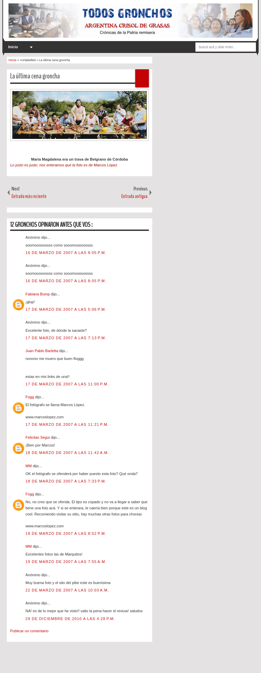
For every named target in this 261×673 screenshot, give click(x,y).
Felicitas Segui (38, 437)
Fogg (30, 397)
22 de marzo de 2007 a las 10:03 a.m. (67, 590)
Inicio (13, 47)
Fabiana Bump (38, 294)
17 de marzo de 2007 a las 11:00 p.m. (67, 384)
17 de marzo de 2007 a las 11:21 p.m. (67, 424)
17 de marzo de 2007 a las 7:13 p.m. (65, 338)
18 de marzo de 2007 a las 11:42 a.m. (67, 453)
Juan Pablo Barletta (42, 351)
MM (29, 466)
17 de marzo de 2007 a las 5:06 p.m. (65, 309)
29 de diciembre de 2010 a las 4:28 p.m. (70, 619)
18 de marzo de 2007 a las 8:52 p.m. (65, 533)
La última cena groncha (35, 76)
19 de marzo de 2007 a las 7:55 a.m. (66, 562)
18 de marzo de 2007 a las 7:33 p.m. (65, 481)
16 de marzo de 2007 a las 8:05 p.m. (65, 253)
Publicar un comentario (29, 631)
